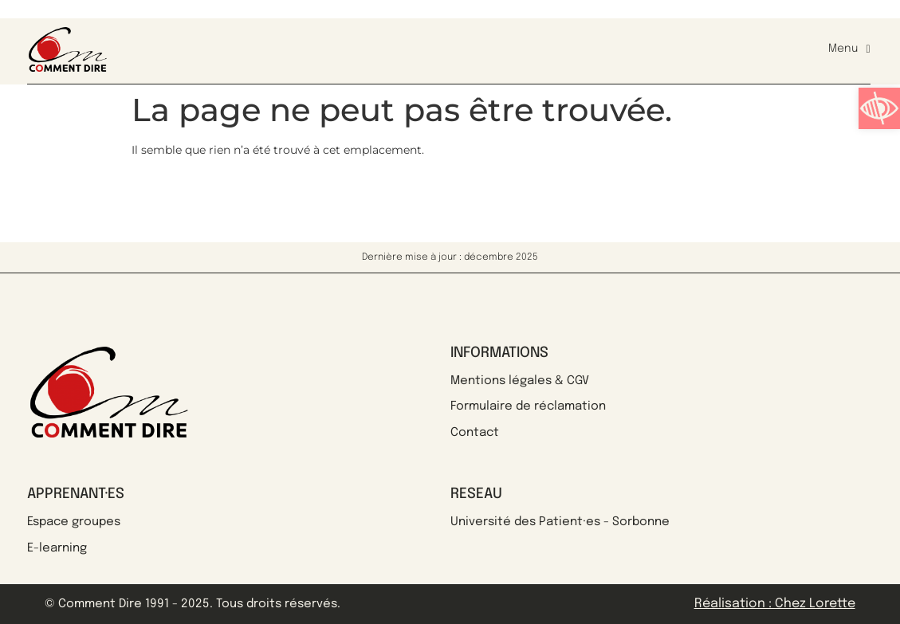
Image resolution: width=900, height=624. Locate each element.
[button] (879, 108)
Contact (474, 432)
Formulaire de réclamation (528, 406)
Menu (849, 49)
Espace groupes (73, 522)
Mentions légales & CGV (519, 381)
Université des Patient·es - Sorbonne (560, 522)
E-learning (57, 548)
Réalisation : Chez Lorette (774, 603)
